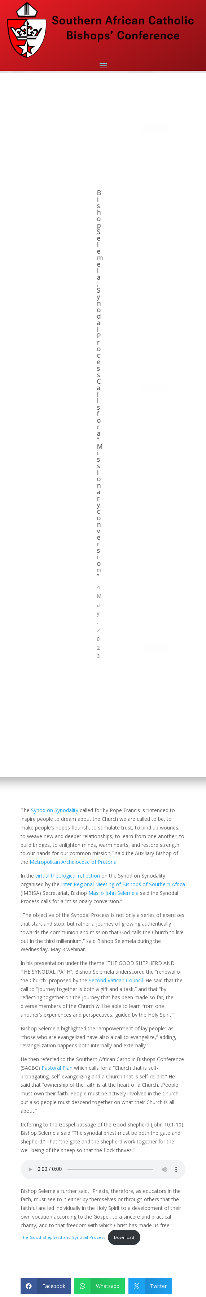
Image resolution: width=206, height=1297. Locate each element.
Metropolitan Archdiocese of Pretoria (73, 861)
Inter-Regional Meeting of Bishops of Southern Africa (123, 884)
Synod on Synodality (54, 810)
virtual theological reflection (67, 875)
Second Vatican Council (116, 980)
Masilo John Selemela (113, 892)
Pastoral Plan (57, 1067)
